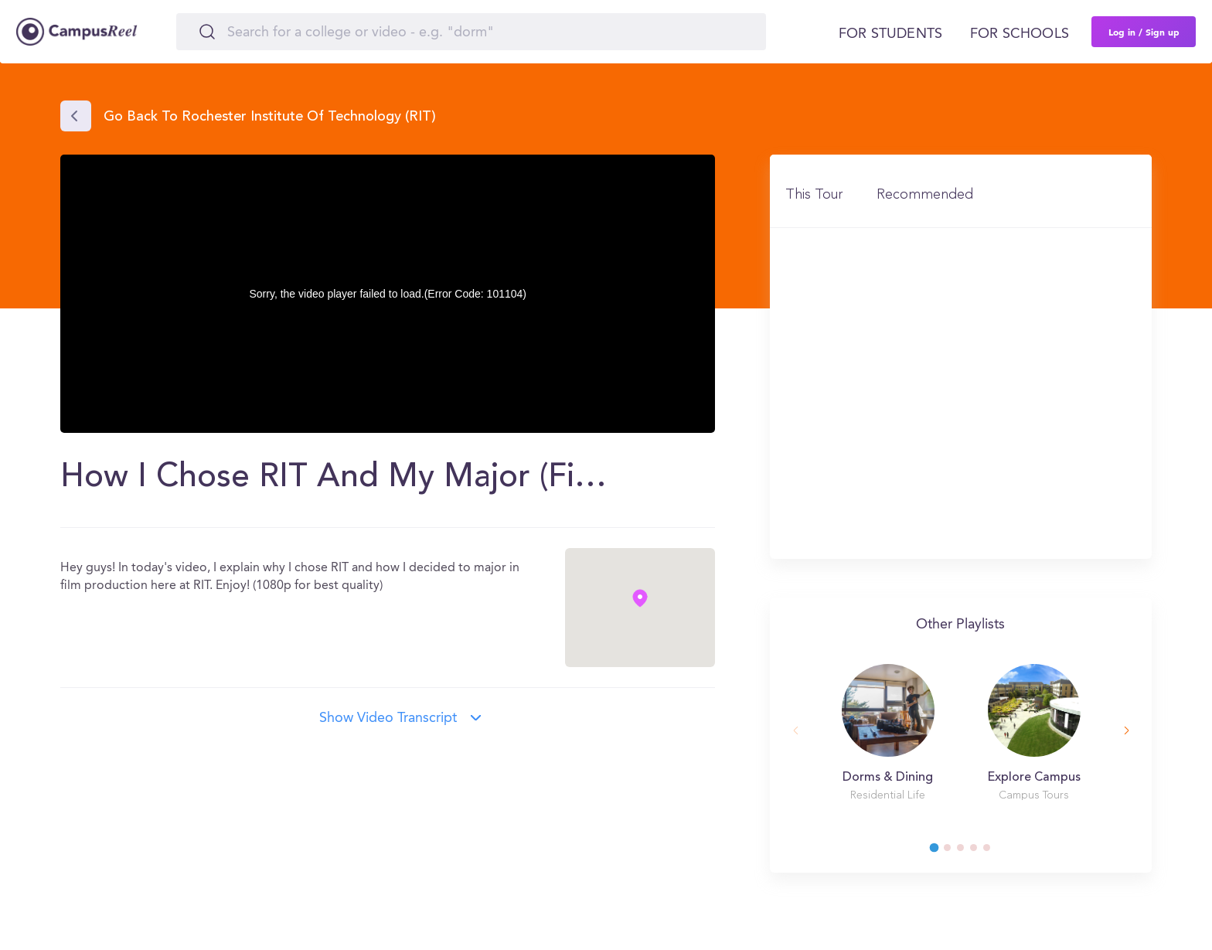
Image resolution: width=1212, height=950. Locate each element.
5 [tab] (994, 852)
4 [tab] (981, 852)
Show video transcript (388, 718)
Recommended (925, 195)
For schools (1019, 34)
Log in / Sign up (1144, 32)
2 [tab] (955, 852)
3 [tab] (968, 852)
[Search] (471, 31)
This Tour (814, 195)
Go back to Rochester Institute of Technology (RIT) (270, 117)
